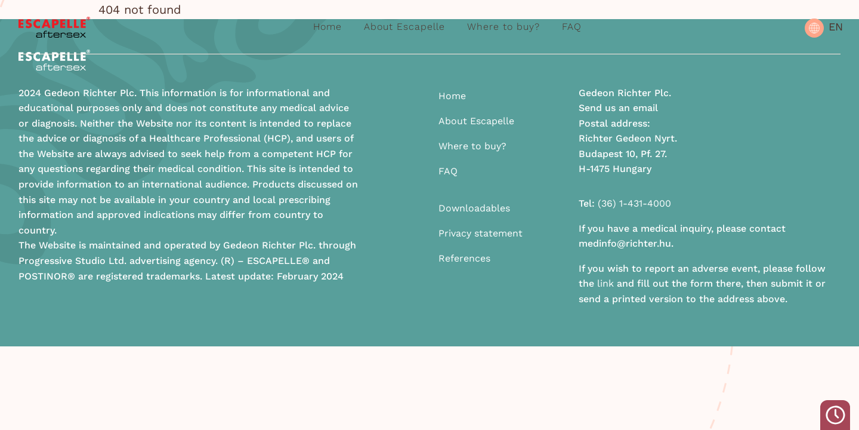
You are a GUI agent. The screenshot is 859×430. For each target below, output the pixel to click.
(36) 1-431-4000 (634, 203)
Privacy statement (480, 233)
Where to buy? (503, 26)
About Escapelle (404, 26)
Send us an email (618, 107)
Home (327, 26)
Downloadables (474, 208)
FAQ (572, 26)
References (464, 258)
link (605, 283)
